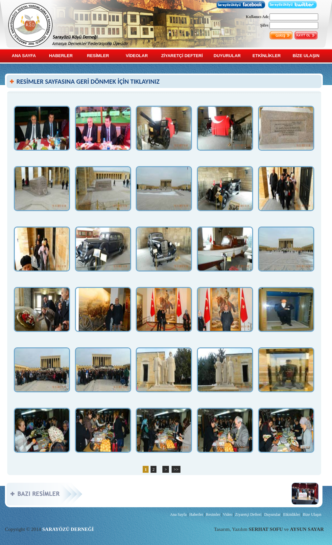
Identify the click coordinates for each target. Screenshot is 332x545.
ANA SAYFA (24, 55)
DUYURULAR (227, 55)
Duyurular (272, 514)
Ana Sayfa (178, 514)
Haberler (196, 514)
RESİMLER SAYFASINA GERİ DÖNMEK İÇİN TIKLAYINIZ (87, 81)
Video (227, 514)
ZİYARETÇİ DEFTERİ (182, 55)
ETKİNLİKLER (266, 55)
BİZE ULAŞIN (306, 55)
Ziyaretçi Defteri (248, 514)
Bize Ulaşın (312, 514)
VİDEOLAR (137, 55)
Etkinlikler (291, 514)
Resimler (213, 514)
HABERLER (61, 55)
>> (176, 469)
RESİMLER (98, 55)
